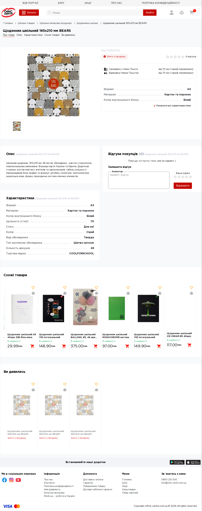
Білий (187, 100)
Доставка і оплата (93, 480)
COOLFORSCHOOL (81, 253)
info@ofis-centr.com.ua (173, 483)
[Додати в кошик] (31, 345)
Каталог (29, 12)
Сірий (90, 232)
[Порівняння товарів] (181, 12)
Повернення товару (94, 486)
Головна (126, 480)
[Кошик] (192, 12)
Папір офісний (130, 493)
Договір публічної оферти (97, 490)
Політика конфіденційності (59, 486)
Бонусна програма (54, 493)
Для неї (89, 227)
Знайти (150, 12)
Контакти (49, 483)
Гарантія (88, 483)
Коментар (117, 171)
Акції (125, 486)
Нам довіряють (52, 490)
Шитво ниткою (84, 243)
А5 (189, 89)
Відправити (182, 185)
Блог (125, 483)
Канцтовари (129, 490)
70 (92, 221)
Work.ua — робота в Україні (59, 496)
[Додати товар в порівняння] (33, 293)
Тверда (89, 237)
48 (92, 248)
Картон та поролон (178, 94)
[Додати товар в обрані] (33, 287)
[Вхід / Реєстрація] (171, 12)
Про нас (48, 480)
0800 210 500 (169, 480)
